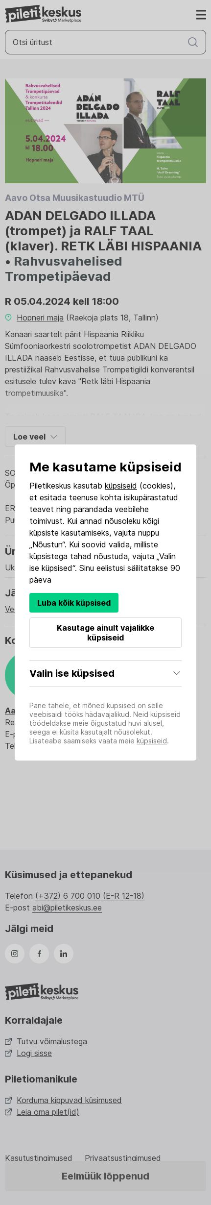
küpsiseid (121, 486)
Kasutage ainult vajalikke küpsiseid (105, 632)
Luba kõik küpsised (74, 603)
